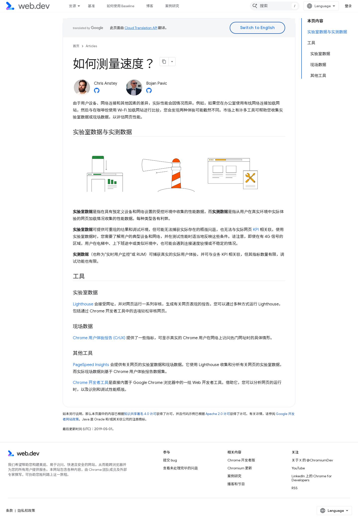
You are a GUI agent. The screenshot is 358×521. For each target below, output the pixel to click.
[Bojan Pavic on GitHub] (149, 92)
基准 (91, 6)
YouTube (298, 468)
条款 (9, 511)
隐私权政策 (26, 511)
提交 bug (170, 460)
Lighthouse (83, 304)
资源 (72, 6)
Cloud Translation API (141, 28)
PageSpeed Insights (91, 364)
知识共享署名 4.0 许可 (140, 414)
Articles (91, 46)
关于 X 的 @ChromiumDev (312, 460)
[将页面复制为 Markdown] (164, 61)
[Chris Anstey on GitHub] (96, 92)
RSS (295, 488)
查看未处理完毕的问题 (180, 468)
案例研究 (172, 6)
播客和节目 (236, 484)
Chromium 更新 (239, 468)
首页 (76, 46)
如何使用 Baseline (120, 6)
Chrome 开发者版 (241, 460)
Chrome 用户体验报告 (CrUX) (99, 337)
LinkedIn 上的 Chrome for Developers (312, 478)
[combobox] (275, 5)
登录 (348, 6)
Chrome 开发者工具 (90, 382)
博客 (149, 6)
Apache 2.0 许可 (218, 414)
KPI (256, 229)
